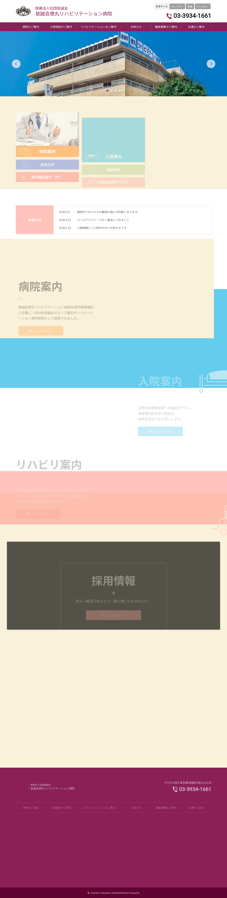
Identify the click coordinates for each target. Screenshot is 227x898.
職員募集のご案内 (166, 27)
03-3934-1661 (192, 15)
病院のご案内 (31, 27)
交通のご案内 (196, 27)
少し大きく (203, 6)
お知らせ (136, 27)
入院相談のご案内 (61, 27)
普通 (190, 6)
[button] (107, 90)
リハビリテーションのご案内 (98, 27)
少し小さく (177, 6)
